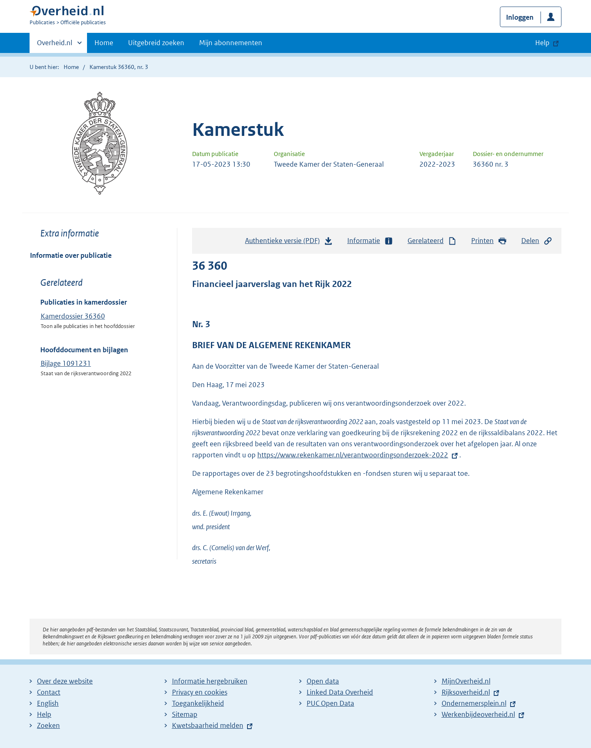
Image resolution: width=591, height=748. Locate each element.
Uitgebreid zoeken (156, 42)
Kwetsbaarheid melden (207, 725)
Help (44, 714)
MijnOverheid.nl (466, 681)
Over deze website (65, 681)
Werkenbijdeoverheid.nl (478, 714)
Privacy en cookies (199, 692)
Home (103, 42)
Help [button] (542, 42)
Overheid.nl (54, 45)
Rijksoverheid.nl (466, 692)
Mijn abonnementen (230, 42)
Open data (323, 681)
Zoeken (48, 725)
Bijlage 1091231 (66, 363)
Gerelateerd (432, 241)
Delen (536, 241)
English (48, 703)
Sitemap (184, 714)
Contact (48, 692)
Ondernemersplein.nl (474, 703)
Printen (489, 241)
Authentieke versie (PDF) (289, 242)
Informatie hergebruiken (209, 681)
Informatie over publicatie (71, 255)
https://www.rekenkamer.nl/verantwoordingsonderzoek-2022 (352, 454)
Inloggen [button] (520, 17)
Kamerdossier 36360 (73, 316)
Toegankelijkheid (198, 703)
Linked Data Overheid (340, 692)
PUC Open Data (330, 703)
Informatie (370, 241)
